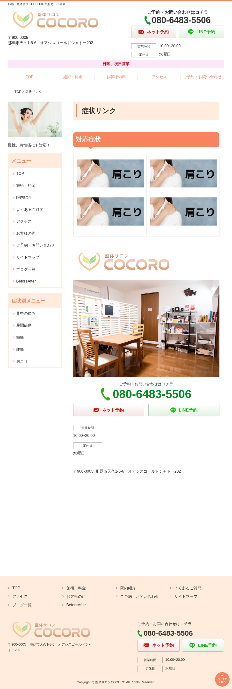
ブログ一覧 (26, 269)
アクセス (159, 77)
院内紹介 (24, 197)
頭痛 (20, 337)
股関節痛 (24, 325)
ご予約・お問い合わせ (202, 77)
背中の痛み (26, 313)
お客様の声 (116, 77)
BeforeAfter (26, 281)
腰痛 (20, 349)
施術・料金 (72, 77)
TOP (30, 77)
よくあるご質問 (29, 209)
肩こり (22, 361)
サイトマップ (27, 257)
